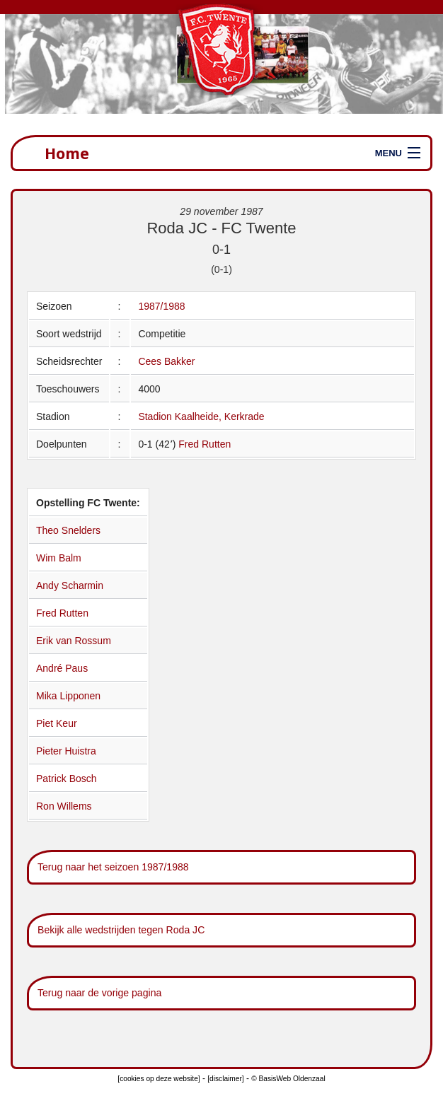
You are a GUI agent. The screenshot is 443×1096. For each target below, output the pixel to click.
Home (67, 153)
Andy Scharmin (69, 585)
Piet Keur (56, 723)
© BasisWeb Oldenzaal (288, 1079)
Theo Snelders (68, 530)
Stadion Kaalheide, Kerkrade (201, 416)
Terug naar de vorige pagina (99, 992)
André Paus (62, 668)
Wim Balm (58, 558)
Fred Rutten (204, 444)
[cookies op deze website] (158, 1079)
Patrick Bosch (66, 778)
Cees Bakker (166, 361)
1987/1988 (161, 306)
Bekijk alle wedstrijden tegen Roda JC (121, 929)
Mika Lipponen (68, 695)
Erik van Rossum (73, 640)
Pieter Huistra (66, 751)
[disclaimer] (225, 1079)
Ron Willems (64, 806)
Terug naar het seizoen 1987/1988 (113, 867)
